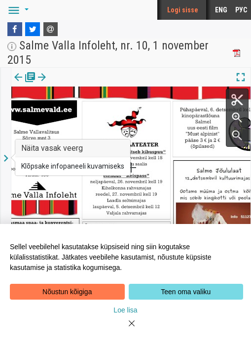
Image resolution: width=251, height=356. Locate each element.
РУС (241, 10)
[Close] (126, 329)
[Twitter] (32, 29)
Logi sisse (182, 10)
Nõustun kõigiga (67, 292)
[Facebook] (14, 29)
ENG (221, 10)
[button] (17, 10)
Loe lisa (125, 310)
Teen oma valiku (186, 292)
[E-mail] (50, 29)
